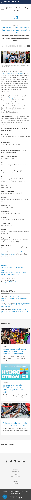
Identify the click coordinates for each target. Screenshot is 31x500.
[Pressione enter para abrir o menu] (2, 9)
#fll (22, 274)
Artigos (16, 474)
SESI (9, 2)
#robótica (25, 272)
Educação (15, 18)
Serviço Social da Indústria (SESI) (13, 73)
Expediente (15, 483)
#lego (3, 274)
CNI (5, 2)
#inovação (12, 272)
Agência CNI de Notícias (11, 282)
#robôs (8, 274)
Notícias (15, 469)
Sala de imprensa (15, 479)
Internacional (6, 309)
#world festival (15, 274)
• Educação (4, 268)
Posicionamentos (15, 476)
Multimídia (15, 481)
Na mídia (5, 296)
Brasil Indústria (7, 303)
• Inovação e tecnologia (16, 268)
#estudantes (5, 272)
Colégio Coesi (13, 98)
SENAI (14, 2)
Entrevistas (15, 471)
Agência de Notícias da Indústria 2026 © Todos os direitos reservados (15, 492)
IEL (18, 2)
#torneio (18, 272)
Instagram (13, 254)
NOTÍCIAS (16, 16)
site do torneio (6, 256)
